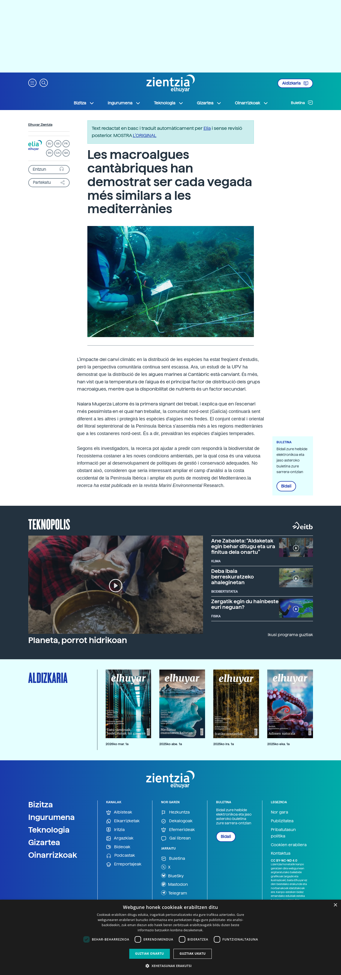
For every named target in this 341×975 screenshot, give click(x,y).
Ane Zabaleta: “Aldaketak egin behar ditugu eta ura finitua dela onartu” (243, 546)
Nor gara (279, 812)
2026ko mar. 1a (117, 744)
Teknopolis (49, 523)
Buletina (302, 102)
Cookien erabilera (289, 844)
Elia (207, 128)
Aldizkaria (295, 83)
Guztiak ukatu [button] (193, 953)
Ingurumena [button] (124, 103)
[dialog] (170, 937)
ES (57, 143)
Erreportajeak (123, 864)
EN (49, 153)
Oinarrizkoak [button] (251, 103)
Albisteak (119, 812)
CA (58, 153)
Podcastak (120, 855)
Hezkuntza (175, 812)
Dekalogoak (176, 821)
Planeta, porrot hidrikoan (77, 640)
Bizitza (40, 804)
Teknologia (49, 829)
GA (66, 153)
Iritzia (115, 830)
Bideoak (118, 847)
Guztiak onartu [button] (149, 953)
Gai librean (176, 838)
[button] (32, 82)
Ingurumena (51, 817)
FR (66, 143)
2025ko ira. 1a (223, 744)
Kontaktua (280, 853)
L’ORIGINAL (144, 135)
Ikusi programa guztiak (290, 634)
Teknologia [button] (168, 103)
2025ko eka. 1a (278, 744)
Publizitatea (282, 820)
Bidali (286, 486)
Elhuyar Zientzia (40, 125)
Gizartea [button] (209, 103)
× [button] (335, 905)
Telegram (174, 892)
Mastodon (174, 884)
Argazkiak (119, 838)
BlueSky (172, 875)
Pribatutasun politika (283, 833)
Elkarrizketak (123, 821)
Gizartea (44, 842)
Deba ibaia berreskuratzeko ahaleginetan (232, 576)
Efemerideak (178, 830)
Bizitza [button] (84, 103)
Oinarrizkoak (52, 855)
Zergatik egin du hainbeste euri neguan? (245, 604)
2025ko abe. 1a (170, 744)
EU (49, 143)
